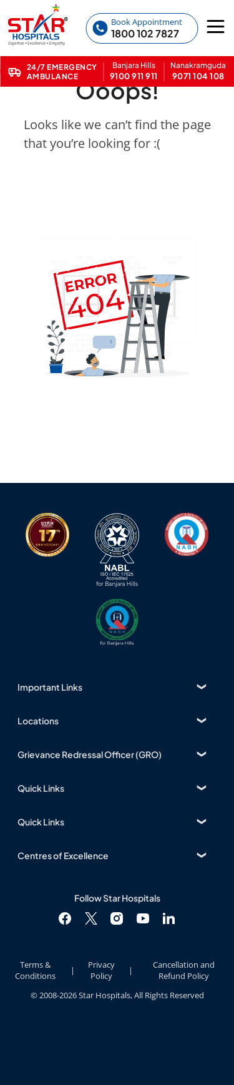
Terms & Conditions (35, 970)
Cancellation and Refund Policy (184, 970)
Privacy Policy (101, 970)
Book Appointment (146, 22)
